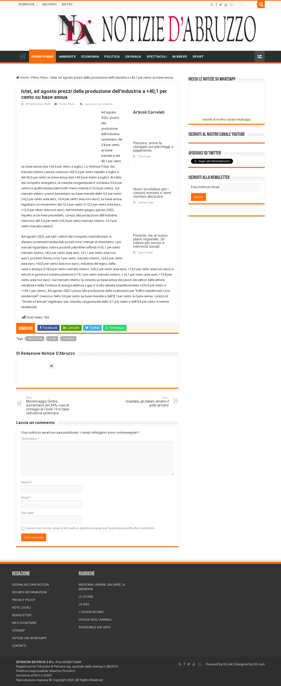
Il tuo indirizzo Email (205, 187)
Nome (26, 482)
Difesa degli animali (95, 619)
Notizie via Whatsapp (29, 638)
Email (26, 497)
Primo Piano (39, 77)
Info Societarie (24, 623)
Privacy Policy (23, 600)
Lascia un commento (98, 104)
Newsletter (21, 615)
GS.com (259, 664)
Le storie (86, 596)
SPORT (198, 56)
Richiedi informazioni (29, 592)
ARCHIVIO (49, 4)
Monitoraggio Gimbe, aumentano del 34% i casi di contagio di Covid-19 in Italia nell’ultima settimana (51, 405)
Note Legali (21, 607)
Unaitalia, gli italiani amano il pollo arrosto (143, 401)
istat (52, 338)
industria (35, 338)
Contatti (19, 646)
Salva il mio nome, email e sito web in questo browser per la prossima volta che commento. (91, 528)
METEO (67, 4)
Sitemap (18, 630)
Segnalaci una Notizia (30, 584)
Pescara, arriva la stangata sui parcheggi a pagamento (153, 146)
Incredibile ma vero (95, 627)
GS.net (228, 664)
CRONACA (133, 56)
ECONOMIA (90, 56)
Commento (30, 438)
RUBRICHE (27, 4)
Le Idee (84, 604)
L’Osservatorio (91, 612)
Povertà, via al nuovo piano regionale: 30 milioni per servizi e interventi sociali (150, 240)
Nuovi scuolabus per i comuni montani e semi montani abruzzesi (152, 192)
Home (22, 77)
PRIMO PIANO (42, 56)
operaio (69, 338)
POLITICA (112, 56)
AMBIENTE (67, 56)
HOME (22, 56)
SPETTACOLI (156, 56)
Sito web (27, 513)
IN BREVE (179, 56)
